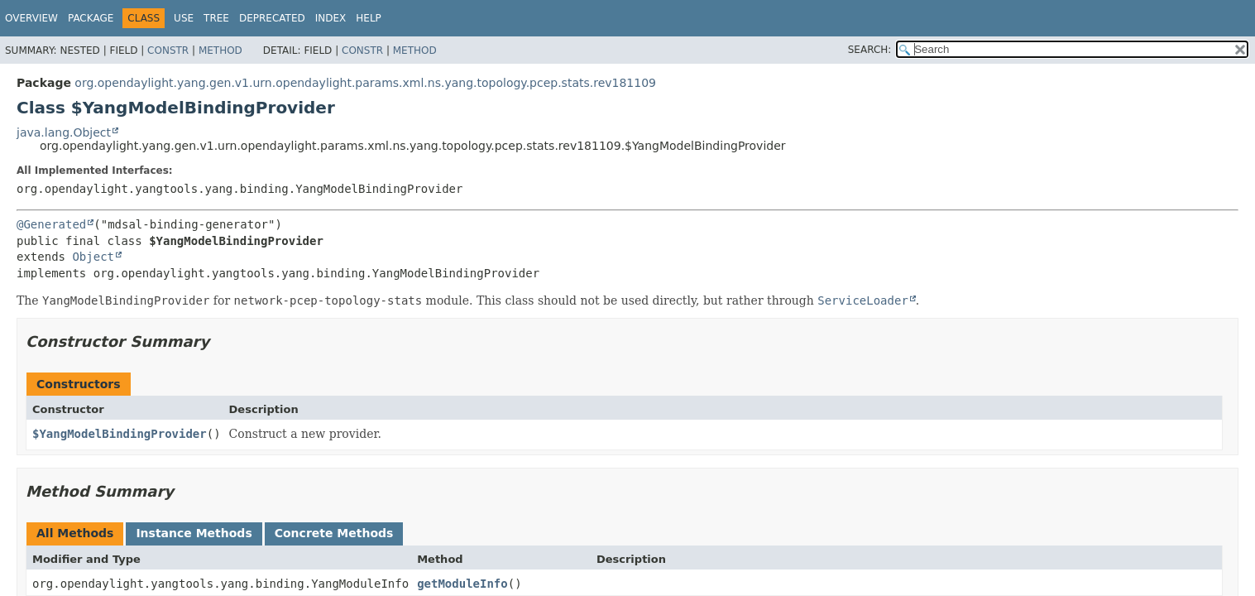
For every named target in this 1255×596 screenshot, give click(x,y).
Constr (168, 50)
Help (368, 18)
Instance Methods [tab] (193, 533)
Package (90, 18)
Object (93, 256)
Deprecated (272, 18)
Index (331, 18)
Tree (216, 18)
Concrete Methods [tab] (334, 533)
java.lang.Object (64, 132)
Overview (31, 18)
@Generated (51, 224)
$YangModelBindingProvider (119, 433)
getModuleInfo (462, 583)
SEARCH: (870, 49)
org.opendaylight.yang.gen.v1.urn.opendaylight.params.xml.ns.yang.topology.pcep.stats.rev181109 (365, 82)
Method (220, 50)
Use (184, 18)
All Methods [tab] (74, 533)
